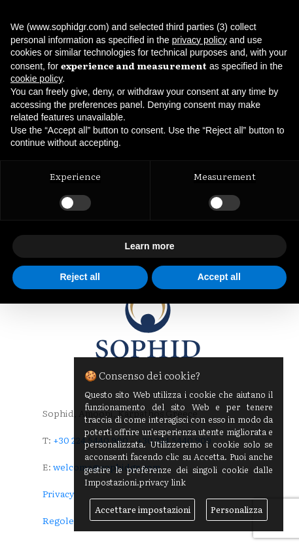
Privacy (59, 493)
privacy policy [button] (199, 40)
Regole (58, 520)
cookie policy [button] (36, 78)
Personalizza (236, 509)
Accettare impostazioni (142, 509)
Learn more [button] (149, 246)
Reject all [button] (80, 277)
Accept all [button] (219, 277)
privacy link (162, 482)
